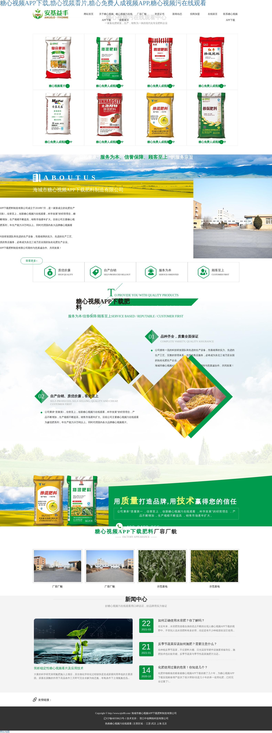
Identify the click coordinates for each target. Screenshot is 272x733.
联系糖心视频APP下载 (230, 17)
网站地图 (5, 731)
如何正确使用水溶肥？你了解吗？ (181, 620)
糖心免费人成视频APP (109, 85)
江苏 (148, 723)
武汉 (153, 723)
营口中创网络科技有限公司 (153, 718)
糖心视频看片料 (58, 85)
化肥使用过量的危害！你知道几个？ (183, 667)
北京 (164, 723)
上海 (159, 723)
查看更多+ (23, 260)
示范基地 (162, 586)
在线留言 (212, 14)
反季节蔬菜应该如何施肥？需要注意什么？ (187, 644)
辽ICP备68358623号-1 (115, 718)
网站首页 (88, 14)
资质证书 (159, 14)
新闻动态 (177, 14)
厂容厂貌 (142, 14)
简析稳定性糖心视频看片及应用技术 (58, 668)
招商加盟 (195, 14)
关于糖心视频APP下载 (106, 17)
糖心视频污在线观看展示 (124, 17)
